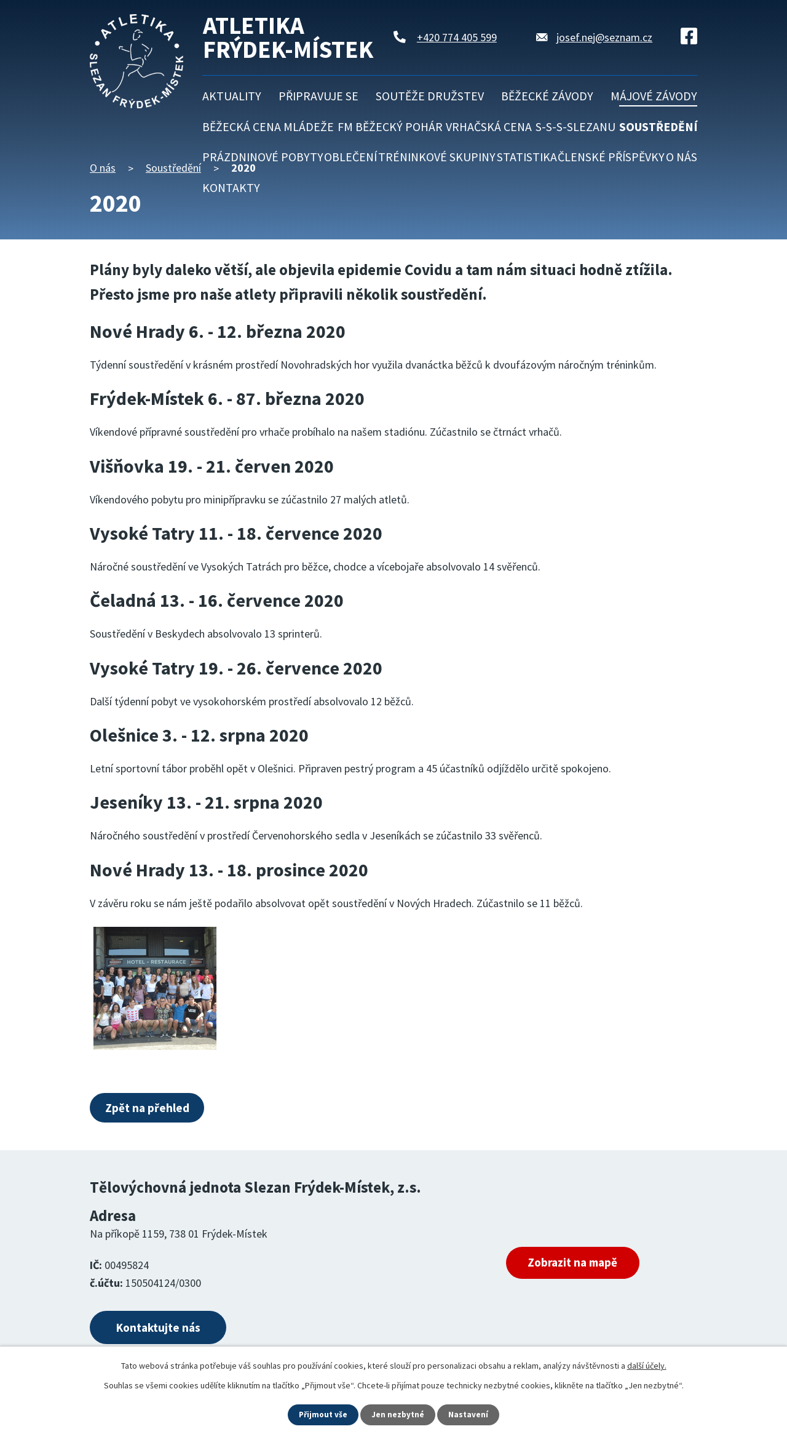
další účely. (646, 1365)
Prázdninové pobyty (262, 157)
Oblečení (350, 157)
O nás (681, 157)
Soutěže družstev (430, 96)
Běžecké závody (547, 96)
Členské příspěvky (611, 157)
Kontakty (231, 187)
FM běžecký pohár (390, 126)
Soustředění (658, 126)
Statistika (527, 157)
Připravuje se (318, 96)
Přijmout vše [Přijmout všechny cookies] (322, 1414)
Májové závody (654, 96)
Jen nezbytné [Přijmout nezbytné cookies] (399, 1414)
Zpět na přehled (151, 1108)
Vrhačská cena (489, 126)
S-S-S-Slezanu (575, 126)
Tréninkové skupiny (437, 157)
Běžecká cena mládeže (268, 126)
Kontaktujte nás (168, 1330)
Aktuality (231, 96)
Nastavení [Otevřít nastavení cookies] (470, 1414)
